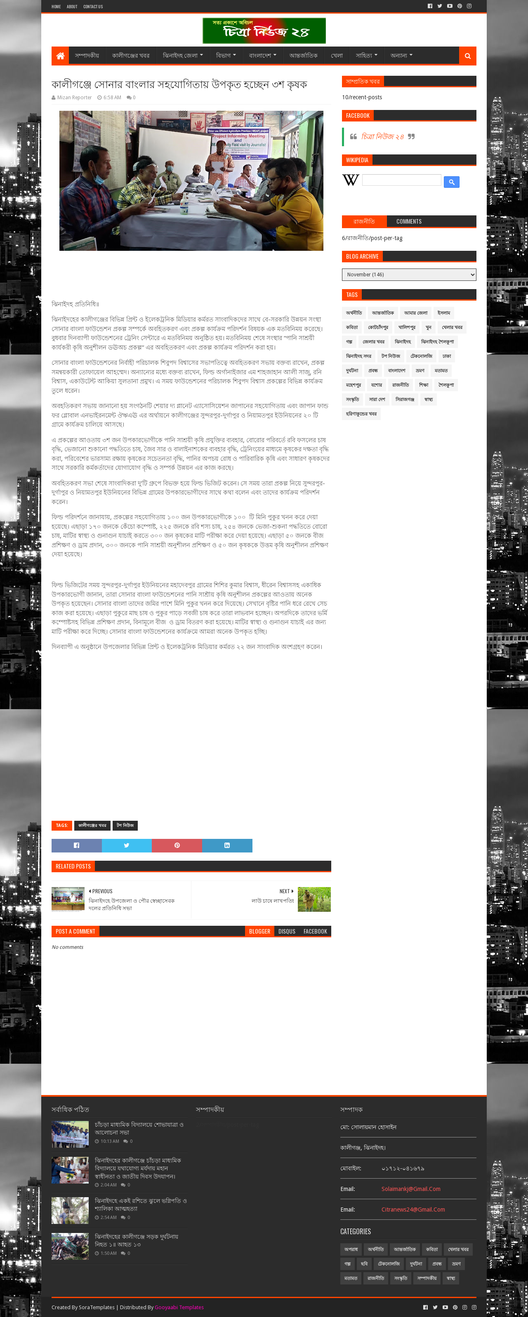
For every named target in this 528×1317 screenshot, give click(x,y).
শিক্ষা (423, 385)
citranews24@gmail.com (413, 1209)
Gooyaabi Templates (179, 1307)
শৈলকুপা (446, 385)
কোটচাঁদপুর (378, 327)
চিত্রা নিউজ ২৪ (382, 137)
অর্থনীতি (354, 313)
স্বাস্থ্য (428, 399)
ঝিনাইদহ (403, 342)
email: (347, 1189)
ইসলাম (444, 313)
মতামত (441, 371)
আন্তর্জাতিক (304, 55)
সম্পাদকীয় (87, 55)
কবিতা (352, 327)
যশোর (376, 385)
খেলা (337, 55)
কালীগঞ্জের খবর (131, 55)
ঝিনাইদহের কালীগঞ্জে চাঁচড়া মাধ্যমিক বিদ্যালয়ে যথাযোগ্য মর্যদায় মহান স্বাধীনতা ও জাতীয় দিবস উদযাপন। (138, 1168)
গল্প (349, 342)
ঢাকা (447, 356)
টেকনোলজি (421, 356)
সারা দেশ (377, 399)
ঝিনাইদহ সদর (358, 356)
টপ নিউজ (125, 825)
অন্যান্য (399, 55)
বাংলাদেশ (260, 55)
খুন (428, 327)
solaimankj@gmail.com (411, 1189)
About (72, 6)
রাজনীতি (400, 385)
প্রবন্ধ (373, 371)
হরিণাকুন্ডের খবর (361, 414)
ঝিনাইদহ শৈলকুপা (437, 342)
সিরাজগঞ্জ (405, 399)
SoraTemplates (97, 1307)
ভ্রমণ (420, 371)
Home (56, 6)
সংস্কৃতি (352, 399)
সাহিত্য (364, 55)
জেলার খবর (373, 342)
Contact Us (93, 6)
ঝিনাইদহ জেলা (180, 55)
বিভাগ (223, 55)
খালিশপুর (406, 327)
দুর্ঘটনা (352, 371)
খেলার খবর (452, 327)
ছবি (364, 1264)
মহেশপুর (353, 385)
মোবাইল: (350, 1168)
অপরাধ (351, 1249)
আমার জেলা (415, 313)
